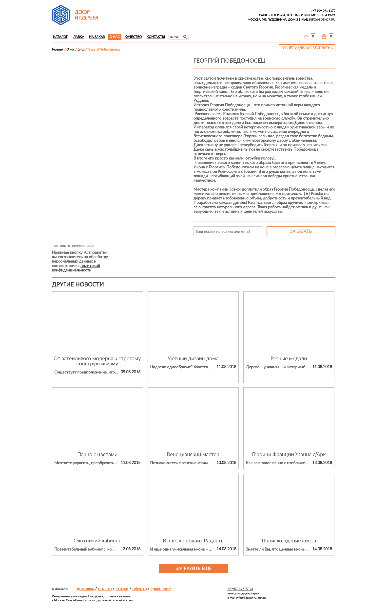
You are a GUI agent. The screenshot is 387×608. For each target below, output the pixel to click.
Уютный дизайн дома (193, 358)
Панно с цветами (97, 454)
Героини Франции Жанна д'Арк (289, 454)
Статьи (122, 589)
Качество (133, 37)
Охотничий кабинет (97, 540)
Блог (81, 49)
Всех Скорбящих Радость (193, 540)
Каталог (60, 37)
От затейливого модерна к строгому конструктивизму (97, 361)
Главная (57, 49)
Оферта (139, 589)
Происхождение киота (289, 540)
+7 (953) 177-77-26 (240, 589)
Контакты (156, 37)
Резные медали (289, 358)
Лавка (78, 37)
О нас (115, 37)
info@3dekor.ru (246, 597)
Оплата (105, 589)
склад (262, 597)
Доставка (85, 589)
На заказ (97, 37)
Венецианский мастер (193, 454)
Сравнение (161, 589)
